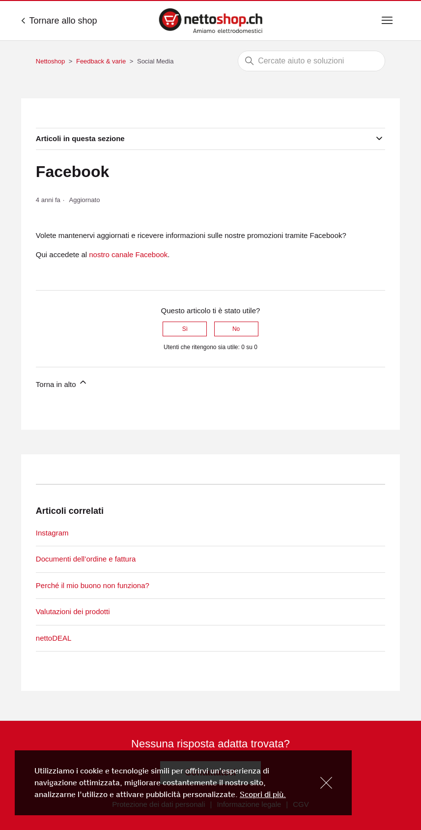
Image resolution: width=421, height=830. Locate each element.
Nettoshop (50, 61)
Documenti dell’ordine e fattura (86, 559)
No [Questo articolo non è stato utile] (236, 329)
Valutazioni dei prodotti (73, 611)
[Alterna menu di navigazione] (387, 20)
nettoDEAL (54, 638)
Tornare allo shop (59, 21)
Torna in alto (62, 382)
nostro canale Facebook (128, 254)
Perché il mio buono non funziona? (92, 585)
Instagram (52, 533)
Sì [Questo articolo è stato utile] (185, 329)
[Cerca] (311, 61)
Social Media (155, 61)
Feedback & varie (101, 61)
